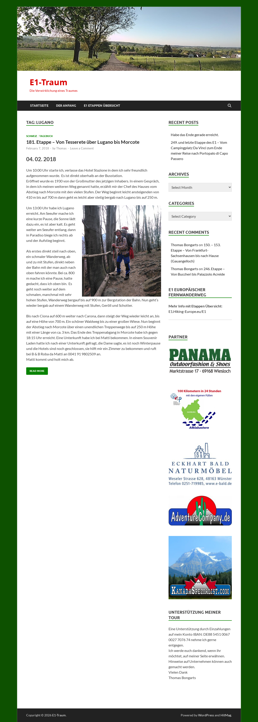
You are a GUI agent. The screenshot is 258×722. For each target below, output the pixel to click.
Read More (35, 370)
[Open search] (229, 106)
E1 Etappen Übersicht (102, 105)
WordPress (206, 715)
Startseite (39, 105)
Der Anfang (66, 105)
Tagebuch (46, 136)
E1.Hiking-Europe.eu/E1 (187, 311)
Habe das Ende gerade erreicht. (195, 134)
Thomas (61, 148)
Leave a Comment (82, 148)
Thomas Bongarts (184, 245)
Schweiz (31, 136)
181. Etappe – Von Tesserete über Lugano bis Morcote (82, 142)
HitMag (225, 715)
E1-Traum (48, 82)
